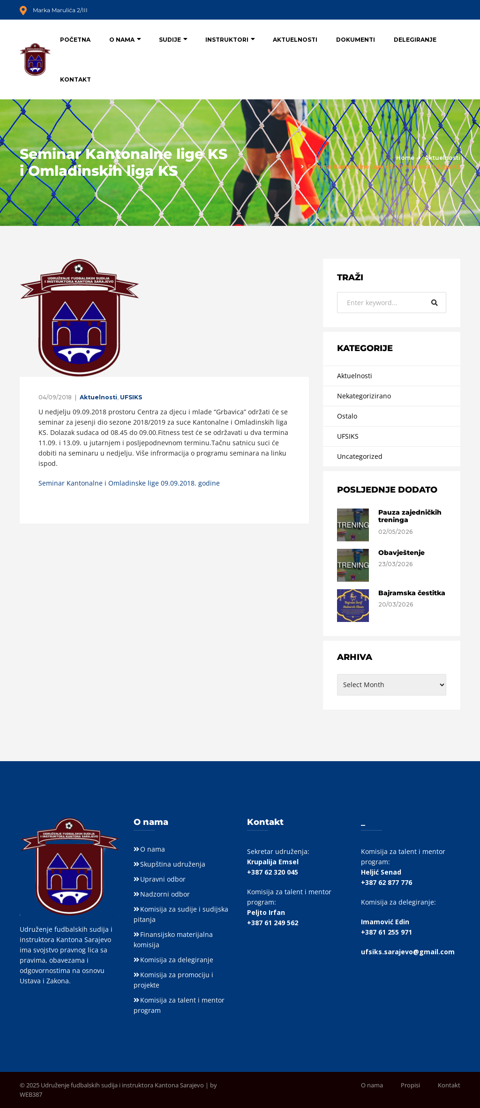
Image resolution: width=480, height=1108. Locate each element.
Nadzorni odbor (165, 894)
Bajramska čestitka (411, 593)
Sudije (170, 39)
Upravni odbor (163, 879)
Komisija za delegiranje (176, 959)
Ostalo (347, 416)
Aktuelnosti (295, 39)
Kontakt (75, 79)
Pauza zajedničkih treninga (410, 516)
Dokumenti (355, 39)
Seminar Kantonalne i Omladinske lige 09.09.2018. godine (129, 483)
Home (405, 157)
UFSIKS (131, 397)
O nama (122, 39)
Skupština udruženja (172, 864)
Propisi (410, 1085)
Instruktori (226, 39)
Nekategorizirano (364, 395)
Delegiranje (415, 39)
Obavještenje (401, 552)
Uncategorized (359, 456)
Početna (75, 39)
